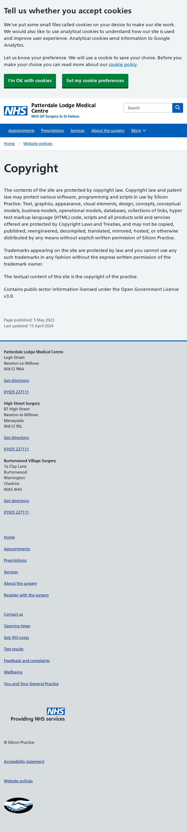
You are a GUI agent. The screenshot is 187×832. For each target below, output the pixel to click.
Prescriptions (52, 130)
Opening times (17, 626)
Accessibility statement (24, 761)
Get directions (16, 380)
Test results (13, 649)
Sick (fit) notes (16, 637)
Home (9, 143)
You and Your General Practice (31, 683)
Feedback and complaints (27, 660)
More (139, 130)
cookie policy (123, 64)
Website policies (37, 143)
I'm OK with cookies (30, 80)
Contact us (13, 614)
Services (77, 130)
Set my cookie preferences (95, 80)
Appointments (21, 130)
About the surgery (107, 130)
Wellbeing (13, 672)
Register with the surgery (26, 595)
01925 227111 (16, 392)
